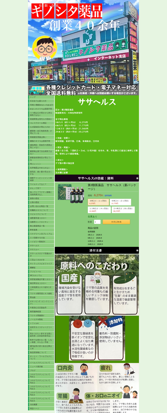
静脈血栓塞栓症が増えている (41, 158)
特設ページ (34, 408)
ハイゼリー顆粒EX (37, 242)
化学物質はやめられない (40, 168)
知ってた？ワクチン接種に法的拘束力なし (41, 193)
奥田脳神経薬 (35, 311)
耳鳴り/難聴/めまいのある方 (41, 105)
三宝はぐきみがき (37, 260)
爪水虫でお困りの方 (38, 101)
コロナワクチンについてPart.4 (40, 393)
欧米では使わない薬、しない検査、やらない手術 (41, 341)
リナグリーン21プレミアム (41, 234)
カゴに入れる (116, 222)
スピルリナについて (38, 214)
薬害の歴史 (34, 198)
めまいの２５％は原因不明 (41, 109)
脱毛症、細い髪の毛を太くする (41, 173)
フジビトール (35, 271)
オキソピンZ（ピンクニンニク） (41, 302)
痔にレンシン (35, 164)
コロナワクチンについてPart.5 (40, 399)
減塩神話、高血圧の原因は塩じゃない (41, 146)
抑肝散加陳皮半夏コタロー (41, 279)
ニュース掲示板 (36, 366)
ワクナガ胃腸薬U (37, 315)
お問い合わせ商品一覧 (39, 206)
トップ (32, 97)
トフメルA (34, 323)
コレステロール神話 (38, 123)
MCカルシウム (36, 275)
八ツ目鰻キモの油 (37, 238)
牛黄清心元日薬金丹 (38, 308)
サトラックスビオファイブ (41, 264)
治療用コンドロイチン (39, 222)
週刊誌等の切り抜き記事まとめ (41, 347)
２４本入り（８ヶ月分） (123, 209)
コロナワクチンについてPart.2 (40, 381)
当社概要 (33, 404)
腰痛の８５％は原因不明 (40, 141)
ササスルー (34, 249)
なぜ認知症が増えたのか (40, 127)
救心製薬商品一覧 (37, 226)
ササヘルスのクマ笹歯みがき (41, 254)
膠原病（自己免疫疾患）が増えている (41, 132)
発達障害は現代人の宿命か (41, 119)
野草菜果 (33, 230)
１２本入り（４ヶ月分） (99, 209)
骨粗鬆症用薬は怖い (38, 137)
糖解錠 (32, 267)
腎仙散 (32, 297)
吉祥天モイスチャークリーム (41, 328)
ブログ (32, 370)
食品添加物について (38, 352)
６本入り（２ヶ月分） (120, 202)
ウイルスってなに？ (38, 184)
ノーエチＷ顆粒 (36, 319)
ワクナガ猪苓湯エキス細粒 (41, 293)
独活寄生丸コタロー (38, 283)
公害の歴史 (34, 202)
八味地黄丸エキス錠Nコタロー (40, 288)
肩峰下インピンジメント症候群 (41, 179)
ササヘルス (34, 245)
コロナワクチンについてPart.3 (40, 387)
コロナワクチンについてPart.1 (40, 375)
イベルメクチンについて (40, 363)
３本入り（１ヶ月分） (98, 202)
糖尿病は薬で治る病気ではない (41, 152)
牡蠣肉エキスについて (39, 210)
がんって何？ (35, 188)
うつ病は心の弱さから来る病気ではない (41, 114)
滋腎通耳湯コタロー (38, 218)
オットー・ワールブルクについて (41, 357)
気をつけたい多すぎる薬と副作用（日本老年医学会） (41, 334)
